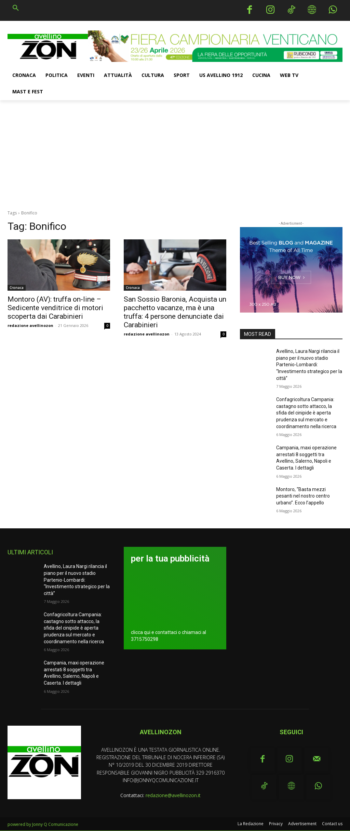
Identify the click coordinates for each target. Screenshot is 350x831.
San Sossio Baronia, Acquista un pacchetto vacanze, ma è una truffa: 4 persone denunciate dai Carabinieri (175, 312)
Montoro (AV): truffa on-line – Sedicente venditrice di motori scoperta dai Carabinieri (55, 307)
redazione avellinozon (30, 325)
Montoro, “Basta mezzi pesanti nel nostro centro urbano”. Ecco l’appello (303, 496)
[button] (16, 8)
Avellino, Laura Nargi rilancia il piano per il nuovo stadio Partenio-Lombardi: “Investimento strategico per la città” (309, 364)
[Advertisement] (175, 151)
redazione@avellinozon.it (173, 795)
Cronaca (17, 287)
